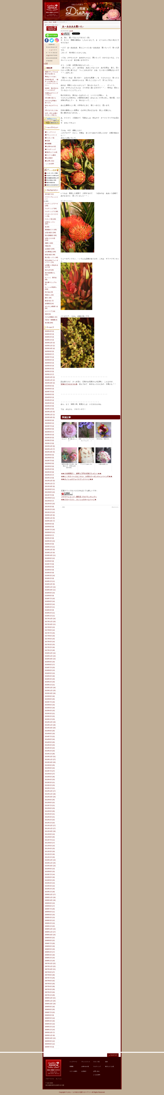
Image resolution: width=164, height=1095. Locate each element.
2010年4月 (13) (50, 883)
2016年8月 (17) (50, 664)
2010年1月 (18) (50, 891)
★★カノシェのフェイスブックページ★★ (77, 479)
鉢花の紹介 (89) (50, 254)
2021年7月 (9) (49, 495)
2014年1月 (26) (50, 754)
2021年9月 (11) (50, 489)
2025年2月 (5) (49, 371)
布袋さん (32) (49, 295)
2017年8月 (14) (50, 630)
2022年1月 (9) (49, 478)
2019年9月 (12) (50, 558)
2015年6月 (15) (50, 705)
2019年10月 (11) (50, 555)
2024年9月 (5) (49, 386)
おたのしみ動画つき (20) (51, 307)
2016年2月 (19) (50, 682)
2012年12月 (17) (50, 791)
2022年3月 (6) (49, 472)
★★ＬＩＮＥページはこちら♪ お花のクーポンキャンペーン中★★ (86, 476)
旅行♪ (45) (48, 298)
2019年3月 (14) (50, 575)
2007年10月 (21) (50, 969)
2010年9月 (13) (50, 868)
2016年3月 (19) (50, 679)
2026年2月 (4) (49, 337)
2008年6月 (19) (50, 946)
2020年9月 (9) (49, 524)
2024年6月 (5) (49, 394)
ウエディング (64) (51, 208)
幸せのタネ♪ (116, 507)
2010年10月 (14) (50, 866)
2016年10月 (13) (50, 659)
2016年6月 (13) (50, 670)
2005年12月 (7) (50, 1032)
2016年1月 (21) (50, 685)
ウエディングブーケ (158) (51, 205)
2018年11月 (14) (50, 587)
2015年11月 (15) (50, 690)
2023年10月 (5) (50, 417)
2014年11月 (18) (50, 725)
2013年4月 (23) (50, 779)
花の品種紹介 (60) (51, 235)
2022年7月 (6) (49, 460)
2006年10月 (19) (50, 1003)
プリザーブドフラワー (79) (51, 215)
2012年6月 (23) (50, 808)
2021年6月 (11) (50, 498)
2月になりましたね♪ (51, 110)
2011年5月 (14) (50, 845)
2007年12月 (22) (50, 963)
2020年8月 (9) (49, 526)
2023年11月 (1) (50, 414)
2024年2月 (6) (49, 406)
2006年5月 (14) (50, 1018)
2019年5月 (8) (49, 570)
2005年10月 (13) (50, 1038)
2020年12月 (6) (50, 515)
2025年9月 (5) (49, 351)
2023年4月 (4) (49, 434)
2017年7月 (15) (50, 633)
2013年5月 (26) (50, 777)
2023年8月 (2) (49, 423)
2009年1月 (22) (50, 926)
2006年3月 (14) (50, 1024)
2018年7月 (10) (50, 598)
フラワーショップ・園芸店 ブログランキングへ (79, 497)
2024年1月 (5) (49, 409)
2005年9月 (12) (50, 1041)
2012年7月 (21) (50, 805)
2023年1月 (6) (49, 443)
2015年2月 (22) (50, 716)
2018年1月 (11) (50, 616)
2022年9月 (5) (49, 455)
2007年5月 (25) (50, 983)
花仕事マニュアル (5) (51, 283)
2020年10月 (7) (50, 521)
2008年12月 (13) (50, 929)
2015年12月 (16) (50, 687)
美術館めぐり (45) (51, 229)
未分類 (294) (49, 323)
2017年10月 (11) (50, 624)
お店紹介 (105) (49, 249)
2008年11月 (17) (50, 932)
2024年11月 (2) (50, 380)
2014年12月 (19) (50, 722)
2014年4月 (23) (50, 745)
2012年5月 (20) (50, 811)
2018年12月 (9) (50, 584)
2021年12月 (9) (50, 480)
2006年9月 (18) (50, 1006)
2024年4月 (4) (49, 400)
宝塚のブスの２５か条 (69, 384)
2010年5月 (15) (50, 880)
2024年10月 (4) (50, 383)
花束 (48, 140)
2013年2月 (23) (50, 785)
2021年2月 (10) (50, 509)
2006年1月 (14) (50, 1029)
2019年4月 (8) (49, 572)
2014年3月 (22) (50, 748)
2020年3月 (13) (50, 541)
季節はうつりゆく (51, 76)
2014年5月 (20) (50, 742)
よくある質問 (50, 163)
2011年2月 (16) (50, 854)
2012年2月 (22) (50, 820)
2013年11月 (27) (50, 759)
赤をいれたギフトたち (51, 106)
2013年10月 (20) (50, 762)
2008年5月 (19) (50, 949)
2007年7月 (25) (50, 978)
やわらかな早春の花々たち (51, 101)
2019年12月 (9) (50, 549)
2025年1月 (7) (49, 374)
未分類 (71, 30)
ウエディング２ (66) (51, 211)
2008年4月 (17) (50, 952)
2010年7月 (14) (50, 874)
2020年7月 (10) (50, 529)
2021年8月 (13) (50, 492)
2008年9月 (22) (50, 937)
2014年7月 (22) (50, 736)
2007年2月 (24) (50, 992)
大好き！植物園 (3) (51, 320)
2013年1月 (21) (50, 788)
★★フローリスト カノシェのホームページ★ (78, 499)
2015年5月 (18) (50, 708)
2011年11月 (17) (50, 828)
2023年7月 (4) (49, 426)
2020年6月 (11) (50, 532)
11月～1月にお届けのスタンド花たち (51, 114)
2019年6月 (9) (49, 567)
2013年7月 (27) (50, 771)
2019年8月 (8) (49, 561)
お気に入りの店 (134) (50, 239)
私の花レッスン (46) (51, 257)
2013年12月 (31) (50, 756)
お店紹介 (50, 158)
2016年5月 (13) (50, 673)
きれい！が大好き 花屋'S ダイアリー (79, 1092)
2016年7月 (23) (50, 667)
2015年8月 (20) (50, 699)
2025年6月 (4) (49, 360)
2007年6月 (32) (50, 981)
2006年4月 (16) (50, 1021)
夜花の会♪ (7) (49, 300)
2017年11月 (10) (50, 621)
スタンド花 (50, 138)
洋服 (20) (48, 246)
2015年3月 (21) (50, 713)
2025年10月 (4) (50, 348)
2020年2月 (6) (49, 544)
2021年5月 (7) (49, 501)
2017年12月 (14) (50, 618)
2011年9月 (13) (50, 834)
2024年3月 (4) (49, 403)
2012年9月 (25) (50, 800)
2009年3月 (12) (50, 920)
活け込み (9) (49, 292)
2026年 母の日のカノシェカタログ (51, 89)
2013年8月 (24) (50, 768)
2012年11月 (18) (50, 794)
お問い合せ (50, 161)
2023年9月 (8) (49, 420)
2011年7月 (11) (50, 840)
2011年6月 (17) (50, 843)
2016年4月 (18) (50, 676)
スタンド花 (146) (50, 219)
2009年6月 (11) (50, 912)
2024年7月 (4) (49, 391)
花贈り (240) (49, 243)
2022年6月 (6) (49, 463)
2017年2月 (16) (50, 647)
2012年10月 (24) (50, 797)
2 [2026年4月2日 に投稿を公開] (51, 50)
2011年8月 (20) (50, 837)
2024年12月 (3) (50, 377)
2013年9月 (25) (50, 765)
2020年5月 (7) (49, 535)
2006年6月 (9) (49, 1015)
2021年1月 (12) (50, 512)
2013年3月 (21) (50, 782)
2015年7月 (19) (50, 702)
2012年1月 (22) (50, 822)
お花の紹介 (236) (50, 232)
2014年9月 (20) (50, 731)
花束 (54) (48, 314)
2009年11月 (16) (50, 897)
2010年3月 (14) (50, 886)
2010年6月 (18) (50, 877)
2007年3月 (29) (50, 989)
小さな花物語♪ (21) (51, 317)
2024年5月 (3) (49, 397)
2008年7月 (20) (50, 943)
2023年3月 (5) (49, 437)
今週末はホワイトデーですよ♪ (51, 94)
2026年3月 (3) (49, 334)
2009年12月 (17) (50, 894)
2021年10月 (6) (50, 486)
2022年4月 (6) (49, 469)
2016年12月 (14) (50, 653)
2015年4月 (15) (50, 710)
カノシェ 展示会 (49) (51, 278)
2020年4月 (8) (49, 538)
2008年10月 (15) (50, 935)
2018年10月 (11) (50, 590)
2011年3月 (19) (50, 851)
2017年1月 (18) (50, 650)
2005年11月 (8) (50, 1035)
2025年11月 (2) (50, 345)
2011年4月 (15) (50, 848)
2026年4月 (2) (49, 331)
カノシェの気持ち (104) (51, 288)
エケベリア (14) (50, 311)
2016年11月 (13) (50, 656)
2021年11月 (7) (50, 483)
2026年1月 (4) (49, 340)
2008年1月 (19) (50, 960)
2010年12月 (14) (50, 860)
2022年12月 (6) (50, 446)
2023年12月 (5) (50, 411)
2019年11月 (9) (50, 552)
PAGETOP (113, 1055)
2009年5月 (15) (50, 914)
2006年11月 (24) (50, 1001)
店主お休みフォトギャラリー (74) (51, 261)
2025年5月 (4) (49, 363)
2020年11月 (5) (50, 518)
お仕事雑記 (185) (50, 251)
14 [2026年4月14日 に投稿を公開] (48, 55)
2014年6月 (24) (50, 739)
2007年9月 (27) (50, 972)
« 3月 (46, 63)
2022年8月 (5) (49, 457)
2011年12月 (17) (50, 825)
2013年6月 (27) (50, 774)
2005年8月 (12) (50, 1044)
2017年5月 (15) (50, 639)
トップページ (51, 132)
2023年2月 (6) (49, 440)
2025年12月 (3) (50, 343)
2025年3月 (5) (49, 368)
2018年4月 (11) (50, 607)
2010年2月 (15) (50, 889)
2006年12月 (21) (50, 998)
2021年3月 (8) (49, 506)
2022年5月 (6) (49, 466)
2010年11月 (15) (50, 863)
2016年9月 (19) (50, 662)
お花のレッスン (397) (50, 223)
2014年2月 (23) (50, 751)
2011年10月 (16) (50, 831)
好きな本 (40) (49, 270)
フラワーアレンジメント (51, 198)
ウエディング (51, 149)
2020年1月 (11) (50, 547)
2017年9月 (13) (50, 627)
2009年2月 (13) (50, 923)
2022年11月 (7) (50, 449)
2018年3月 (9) (49, 610)
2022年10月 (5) (50, 452)
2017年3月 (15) (50, 644)
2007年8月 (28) (50, 975)
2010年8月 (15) (50, 871)
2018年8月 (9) (49, 595)
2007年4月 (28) (50, 986)
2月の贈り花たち (50, 98)
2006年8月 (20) (50, 1009)
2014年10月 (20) (50, 728)
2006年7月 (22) (50, 1012)
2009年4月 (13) (50, 917)
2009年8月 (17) (50, 906)
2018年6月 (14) (50, 601)
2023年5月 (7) (49, 432)
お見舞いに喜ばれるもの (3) (51, 266)
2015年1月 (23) (50, 719)
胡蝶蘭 (49, 143)
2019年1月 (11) (50, 581)
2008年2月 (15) (50, 958)
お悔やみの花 (51, 146)
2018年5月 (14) (50, 604)
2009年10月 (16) (50, 900)
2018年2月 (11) (50, 613)
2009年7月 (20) (50, 909)
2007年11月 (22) (50, 966)
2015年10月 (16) (50, 693)
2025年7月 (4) (49, 357)
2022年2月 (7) (49, 475)
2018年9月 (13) (50, 593)
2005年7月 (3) (49, 1047)
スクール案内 (51, 155)
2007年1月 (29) (50, 995)
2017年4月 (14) (50, 641)
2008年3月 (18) (50, 955)
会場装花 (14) (49, 303)
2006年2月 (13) (50, 1026)
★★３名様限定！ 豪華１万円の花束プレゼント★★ (81, 473)
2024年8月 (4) (49, 388)
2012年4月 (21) (50, 814)
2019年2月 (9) (49, 578)
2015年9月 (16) (50, 696)
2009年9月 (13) (50, 903)
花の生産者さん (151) (50, 274)
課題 (63, 507)
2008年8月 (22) (50, 940)
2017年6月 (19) (50, 636)
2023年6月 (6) (49, 429)
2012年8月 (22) (50, 802)
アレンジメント (52, 135)
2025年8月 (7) (49, 354)
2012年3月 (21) (50, 817)
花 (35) (47, 227)
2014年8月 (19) (50, 733)
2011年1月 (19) (50, 857)
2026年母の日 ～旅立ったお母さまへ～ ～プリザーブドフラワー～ (52, 82)
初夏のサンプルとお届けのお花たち (51, 73)
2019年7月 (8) (49, 564)
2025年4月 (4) (49, 365)
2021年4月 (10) (50, 503)
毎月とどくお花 (52, 152)
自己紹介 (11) (49, 194)
